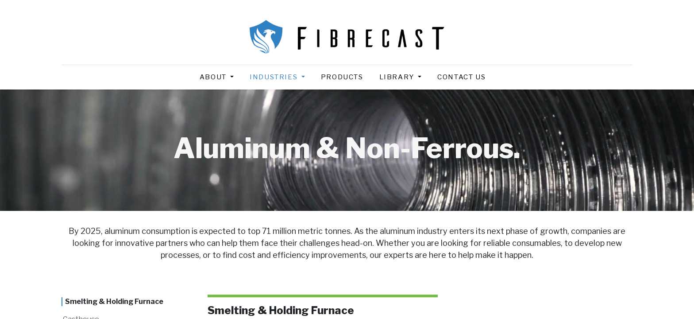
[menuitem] (342, 77)
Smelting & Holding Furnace (114, 301)
